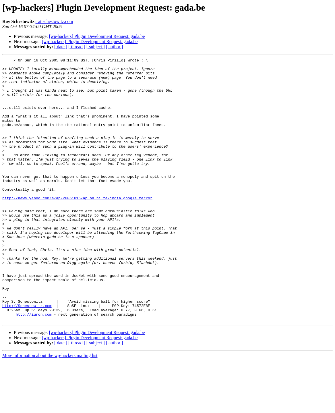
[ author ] (114, 46)
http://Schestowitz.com (27, 355)
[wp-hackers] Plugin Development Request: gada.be (97, 36)
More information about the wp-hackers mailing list (49, 408)
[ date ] (60, 46)
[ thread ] (76, 46)
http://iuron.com (34, 365)
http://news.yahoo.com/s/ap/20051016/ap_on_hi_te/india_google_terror (77, 226)
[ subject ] (95, 46)
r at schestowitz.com (54, 21)
